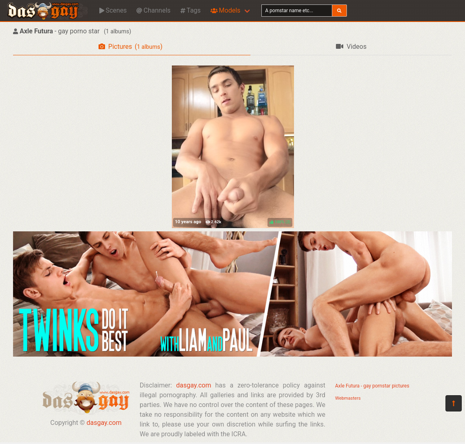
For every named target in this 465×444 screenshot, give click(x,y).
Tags (190, 10)
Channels (153, 10)
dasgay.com (103, 423)
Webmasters (348, 398)
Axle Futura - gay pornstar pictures (372, 386)
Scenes (113, 10)
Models (225, 10)
